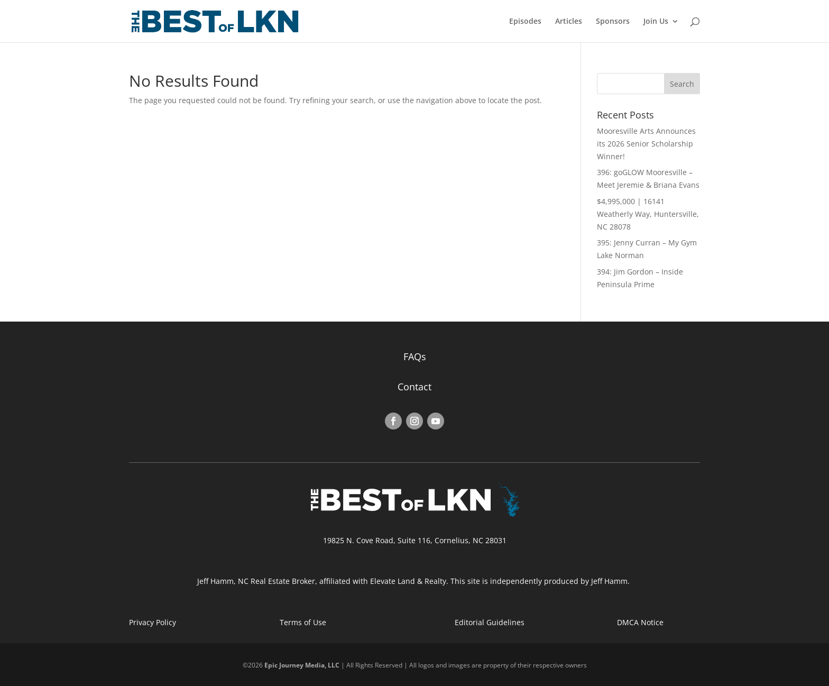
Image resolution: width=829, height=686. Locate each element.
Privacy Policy (152, 622)
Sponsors (613, 21)
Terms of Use (303, 622)
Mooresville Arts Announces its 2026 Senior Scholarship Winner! (646, 143)
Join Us (655, 21)
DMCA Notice (640, 622)
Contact (414, 386)
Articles (568, 21)
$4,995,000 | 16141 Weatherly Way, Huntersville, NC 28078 (648, 214)
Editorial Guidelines (489, 622)
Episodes (525, 21)
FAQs (414, 356)
